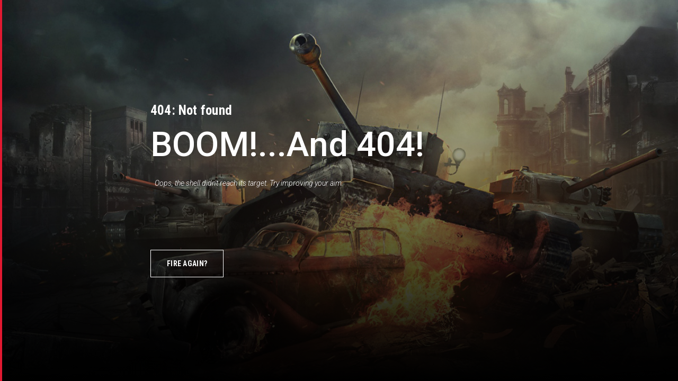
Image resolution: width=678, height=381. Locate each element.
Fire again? (187, 263)
